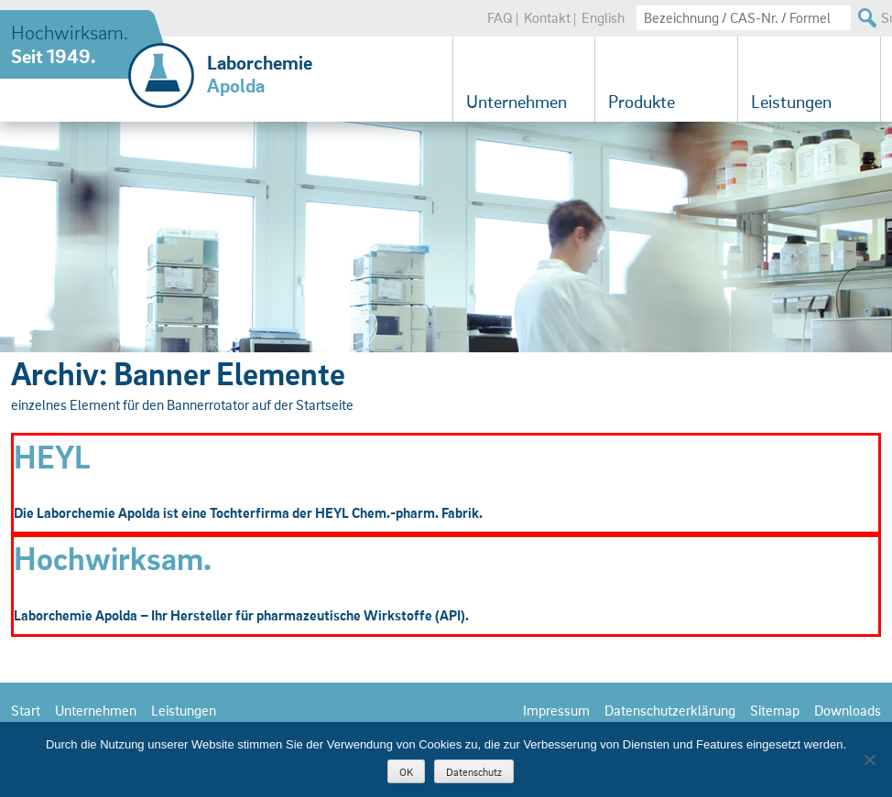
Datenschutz (474, 772)
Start (25, 710)
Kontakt (547, 17)
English (603, 17)
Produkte (641, 102)
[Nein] (869, 759)
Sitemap (775, 710)
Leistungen (791, 102)
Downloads (847, 710)
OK (406, 772)
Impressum (556, 710)
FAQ (500, 17)
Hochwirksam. (113, 557)
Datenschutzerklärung (669, 710)
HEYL (52, 456)
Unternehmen (516, 102)
